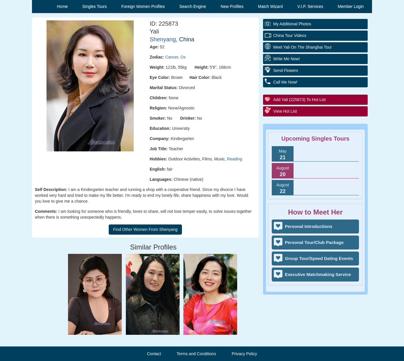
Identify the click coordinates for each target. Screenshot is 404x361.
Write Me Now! (286, 58)
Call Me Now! (285, 82)
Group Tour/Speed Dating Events (319, 258)
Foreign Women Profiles (143, 6)
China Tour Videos (289, 35)
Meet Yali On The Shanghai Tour (302, 47)
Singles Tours (94, 6)
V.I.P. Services (310, 6)
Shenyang (163, 39)
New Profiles (232, 6)
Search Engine (192, 6)
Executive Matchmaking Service (318, 274)
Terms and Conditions (196, 353)
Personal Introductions (308, 226)
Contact (154, 353)
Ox (183, 57)
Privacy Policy (244, 353)
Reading (234, 159)
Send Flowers (285, 70)
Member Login (351, 6)
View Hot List (285, 111)
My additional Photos (292, 24)
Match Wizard (270, 6)
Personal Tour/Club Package (314, 242)
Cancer (171, 57)
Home (62, 6)
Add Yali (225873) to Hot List (299, 99)
